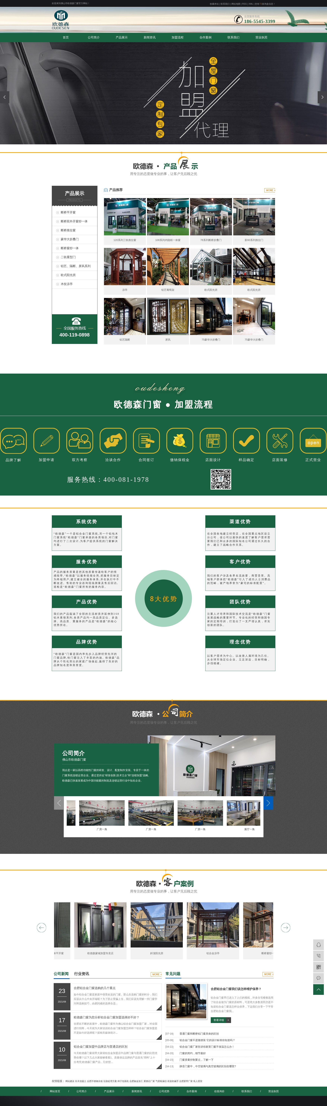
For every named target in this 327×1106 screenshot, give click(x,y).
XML (251, 4)
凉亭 (124, 289)
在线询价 (219, 1091)
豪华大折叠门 (70, 239)
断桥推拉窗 (68, 230)
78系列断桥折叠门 (211, 240)
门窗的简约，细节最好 (193, 1053)
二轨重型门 (68, 257)
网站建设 (69, 1081)
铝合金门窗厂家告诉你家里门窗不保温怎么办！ (207, 1046)
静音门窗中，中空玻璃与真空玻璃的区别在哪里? (208, 1066)
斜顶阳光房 (158, 953)
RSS (244, 4)
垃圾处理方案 (110, 1081)
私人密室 (197, 1081)
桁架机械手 (173, 1081)
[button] (155, 145)
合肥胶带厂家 (186, 1081)
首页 (66, 37)
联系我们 (225, 4)
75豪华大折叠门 (211, 339)
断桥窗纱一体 (70, 248)
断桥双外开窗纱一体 (74, 221)
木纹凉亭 (67, 284)
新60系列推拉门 (254, 240)
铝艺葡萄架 (167, 289)
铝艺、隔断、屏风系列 (76, 266)
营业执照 (261, 37)
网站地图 (235, 4)
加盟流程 (178, 37)
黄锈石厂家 (149, 1081)
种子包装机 (123, 1081)
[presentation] (4, 97)
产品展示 (122, 37)
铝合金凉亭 (214, 953)
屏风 (167, 339)
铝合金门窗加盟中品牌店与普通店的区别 (100, 1046)
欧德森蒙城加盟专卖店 (102, 953)
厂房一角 (104, 829)
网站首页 (55, 1091)
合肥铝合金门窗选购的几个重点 (95, 988)
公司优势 (164, 1091)
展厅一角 (251, 829)
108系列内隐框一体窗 (167, 240)
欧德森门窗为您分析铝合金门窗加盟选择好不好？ (106, 1017)
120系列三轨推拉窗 (124, 240)
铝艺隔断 (125, 339)
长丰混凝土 (80, 1081)
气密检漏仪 (161, 1081)
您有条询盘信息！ (265, 4)
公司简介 (94, 37)
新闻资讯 (150, 37)
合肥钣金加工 (136, 1081)
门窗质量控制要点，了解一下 (197, 1059)
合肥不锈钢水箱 (95, 1081)
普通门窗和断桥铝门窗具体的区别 (199, 1033)
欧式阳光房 (68, 275)
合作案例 (205, 37)
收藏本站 (214, 4)
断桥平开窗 (68, 212)
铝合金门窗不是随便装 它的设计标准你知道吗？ (207, 1040)
